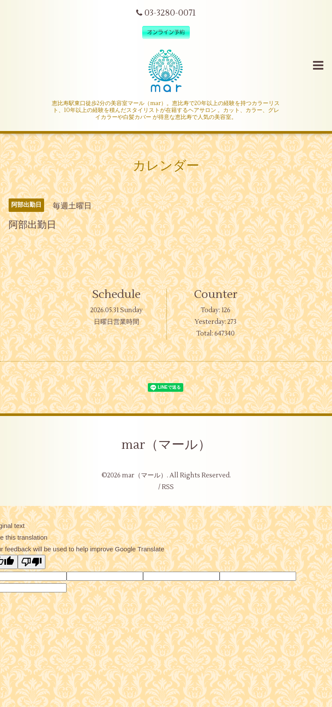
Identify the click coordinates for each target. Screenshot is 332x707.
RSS (168, 487)
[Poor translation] (31, 562)
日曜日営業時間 (116, 322)
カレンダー (166, 165)
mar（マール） (166, 444)
